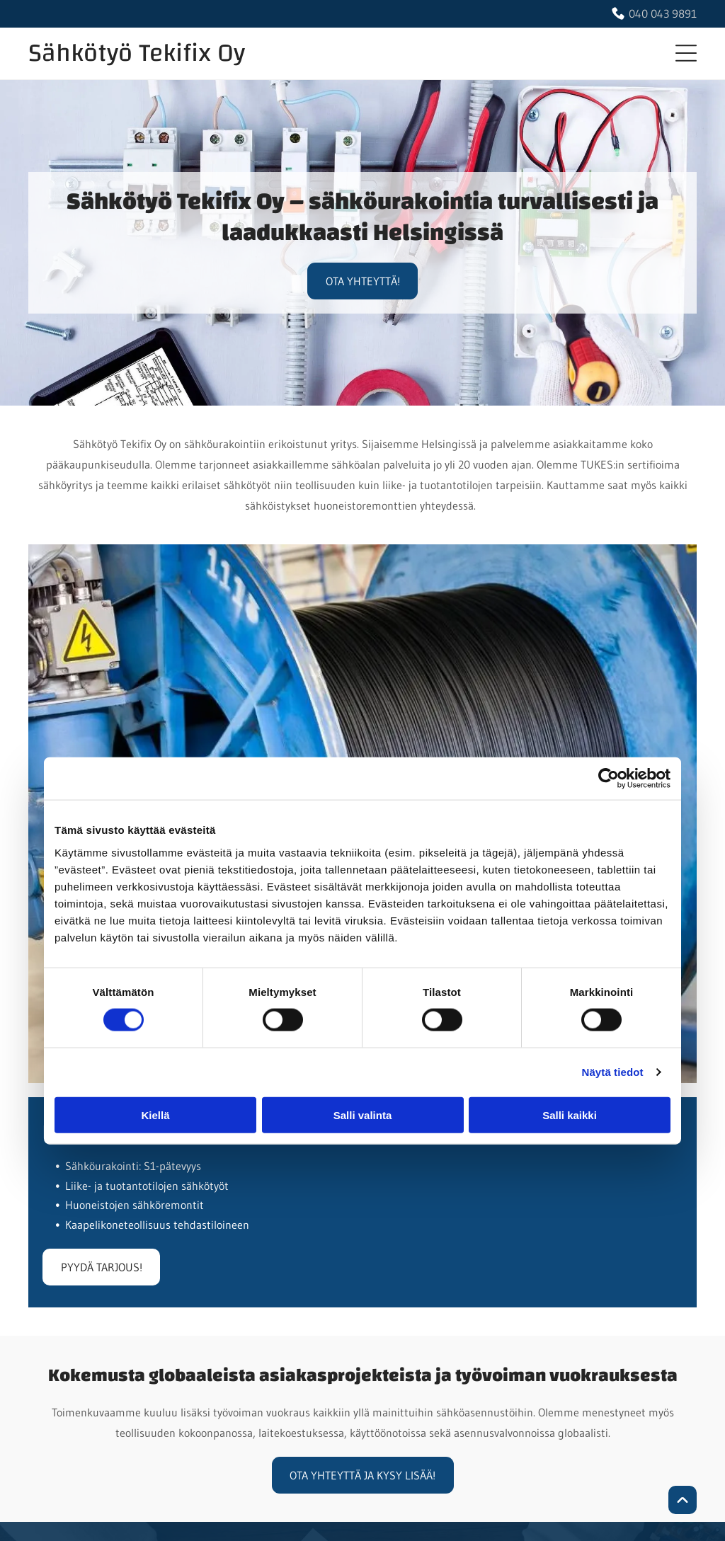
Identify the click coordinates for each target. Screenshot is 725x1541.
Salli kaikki (569, 1115)
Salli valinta (362, 1115)
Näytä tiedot (613, 1072)
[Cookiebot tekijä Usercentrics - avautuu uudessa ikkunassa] (608, 778)
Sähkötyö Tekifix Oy (136, 53)
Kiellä (155, 1115)
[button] (686, 53)
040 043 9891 (663, 13)
